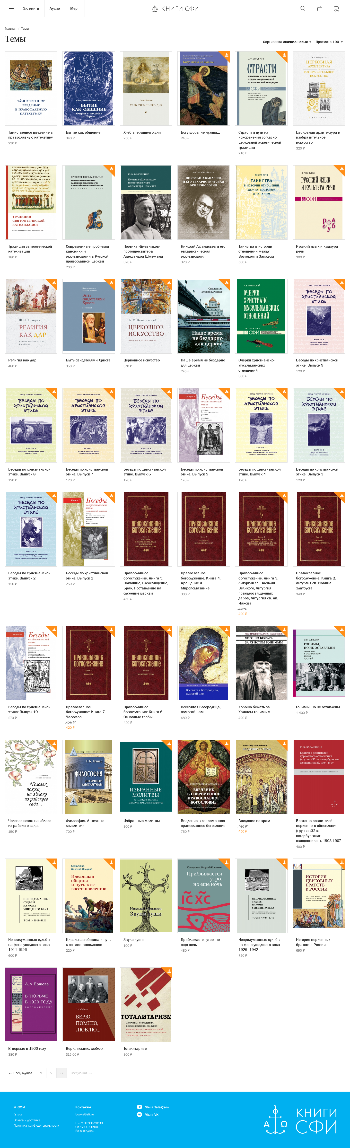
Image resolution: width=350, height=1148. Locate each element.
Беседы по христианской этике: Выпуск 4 (259, 471)
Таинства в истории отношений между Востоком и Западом (256, 251)
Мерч (74, 8)
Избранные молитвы (141, 820)
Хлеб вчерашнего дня (142, 132)
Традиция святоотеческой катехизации (30, 249)
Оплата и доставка (27, 1120)
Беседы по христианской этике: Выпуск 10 (29, 709)
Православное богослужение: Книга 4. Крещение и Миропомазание (201, 580)
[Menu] (11, 8)
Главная (10, 28)
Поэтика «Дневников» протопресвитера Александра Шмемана (143, 251)
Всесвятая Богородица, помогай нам (201, 709)
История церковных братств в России (313, 942)
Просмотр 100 (329, 42)
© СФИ (19, 1107)
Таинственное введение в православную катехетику (30, 135)
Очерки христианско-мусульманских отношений (256, 365)
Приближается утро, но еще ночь (200, 942)
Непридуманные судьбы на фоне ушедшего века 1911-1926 (29, 944)
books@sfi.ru (84, 1114)
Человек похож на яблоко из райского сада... (29, 823)
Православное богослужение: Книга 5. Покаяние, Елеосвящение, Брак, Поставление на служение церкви (145, 583)
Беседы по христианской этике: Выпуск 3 (317, 471)
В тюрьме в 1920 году (27, 1048)
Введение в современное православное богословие (203, 823)
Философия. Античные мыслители (85, 823)
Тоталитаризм (135, 1048)
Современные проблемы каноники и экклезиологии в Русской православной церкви (87, 253)
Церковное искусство (141, 360)
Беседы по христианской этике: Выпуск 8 (29, 471)
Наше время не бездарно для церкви (203, 362)
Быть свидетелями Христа (88, 360)
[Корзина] (319, 8)
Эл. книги (31, 8)
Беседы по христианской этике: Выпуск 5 (202, 471)
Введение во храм (254, 820)
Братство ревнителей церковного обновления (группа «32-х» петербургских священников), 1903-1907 (318, 830)
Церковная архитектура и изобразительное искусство (318, 137)
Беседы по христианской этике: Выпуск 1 (87, 575)
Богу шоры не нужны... (200, 132)
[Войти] (336, 8)
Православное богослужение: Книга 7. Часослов (85, 712)
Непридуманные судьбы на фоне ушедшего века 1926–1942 (259, 944)
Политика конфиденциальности (36, 1125)
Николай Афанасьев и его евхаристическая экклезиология (203, 251)
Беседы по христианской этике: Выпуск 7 (87, 471)
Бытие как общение (83, 132)
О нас (18, 1115)
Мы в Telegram (153, 1107)
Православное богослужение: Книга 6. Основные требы (143, 712)
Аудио (55, 8)
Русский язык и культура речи (317, 249)
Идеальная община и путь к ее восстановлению (88, 942)
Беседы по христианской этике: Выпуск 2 (29, 575)
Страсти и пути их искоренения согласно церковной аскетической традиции (259, 139)
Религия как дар (22, 360)
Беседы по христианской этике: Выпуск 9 (317, 362)
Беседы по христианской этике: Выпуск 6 (144, 471)
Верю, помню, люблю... (85, 1048)
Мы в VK (147, 1115)
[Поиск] (302, 8)
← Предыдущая (20, 1073)
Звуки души (133, 939)
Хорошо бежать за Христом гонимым (254, 709)
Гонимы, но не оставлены (318, 707)
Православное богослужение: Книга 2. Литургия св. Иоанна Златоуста (316, 580)
